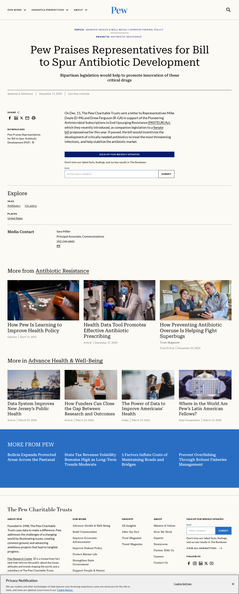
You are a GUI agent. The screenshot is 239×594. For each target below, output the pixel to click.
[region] (119, 584)
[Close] (233, 584)
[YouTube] (211, 563)
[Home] (39, 509)
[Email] (111, 174)
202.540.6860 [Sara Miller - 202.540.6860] (66, 241)
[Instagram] (195, 563)
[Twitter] (206, 563)
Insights (127, 518)
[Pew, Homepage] (119, 9)
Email (67, 168)
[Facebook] (189, 563)
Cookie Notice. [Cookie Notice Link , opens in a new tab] (65, 590)
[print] (33, 117)
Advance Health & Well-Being (65, 360)
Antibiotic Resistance (62, 270)
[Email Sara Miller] (58, 246)
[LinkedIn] (200, 563)
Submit (166, 173)
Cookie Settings (183, 583)
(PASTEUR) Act (159, 122)
